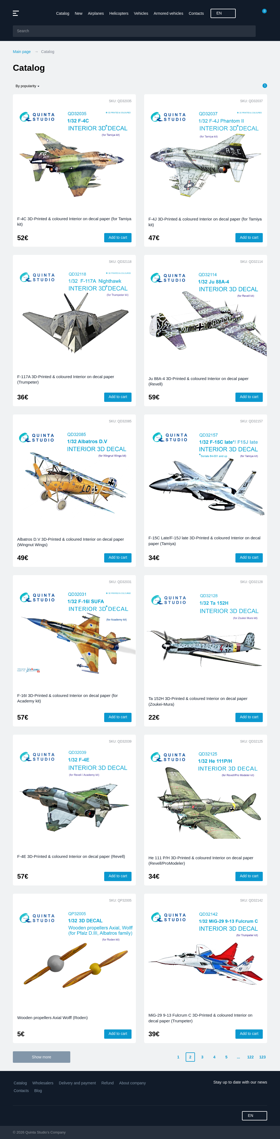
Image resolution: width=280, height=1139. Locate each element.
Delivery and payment (77, 1083)
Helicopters (119, 13)
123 (262, 1057)
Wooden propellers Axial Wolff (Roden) (52, 1017)
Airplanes (96, 13)
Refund (107, 1083)
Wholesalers (42, 1083)
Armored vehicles (168, 13)
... (238, 1057)
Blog (38, 1090)
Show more (41, 1057)
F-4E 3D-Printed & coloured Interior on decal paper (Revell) (71, 856)
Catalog (62, 13)
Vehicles (141, 13)
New (78, 13)
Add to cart (118, 237)
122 (250, 1057)
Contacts (196, 13)
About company (132, 1083)
